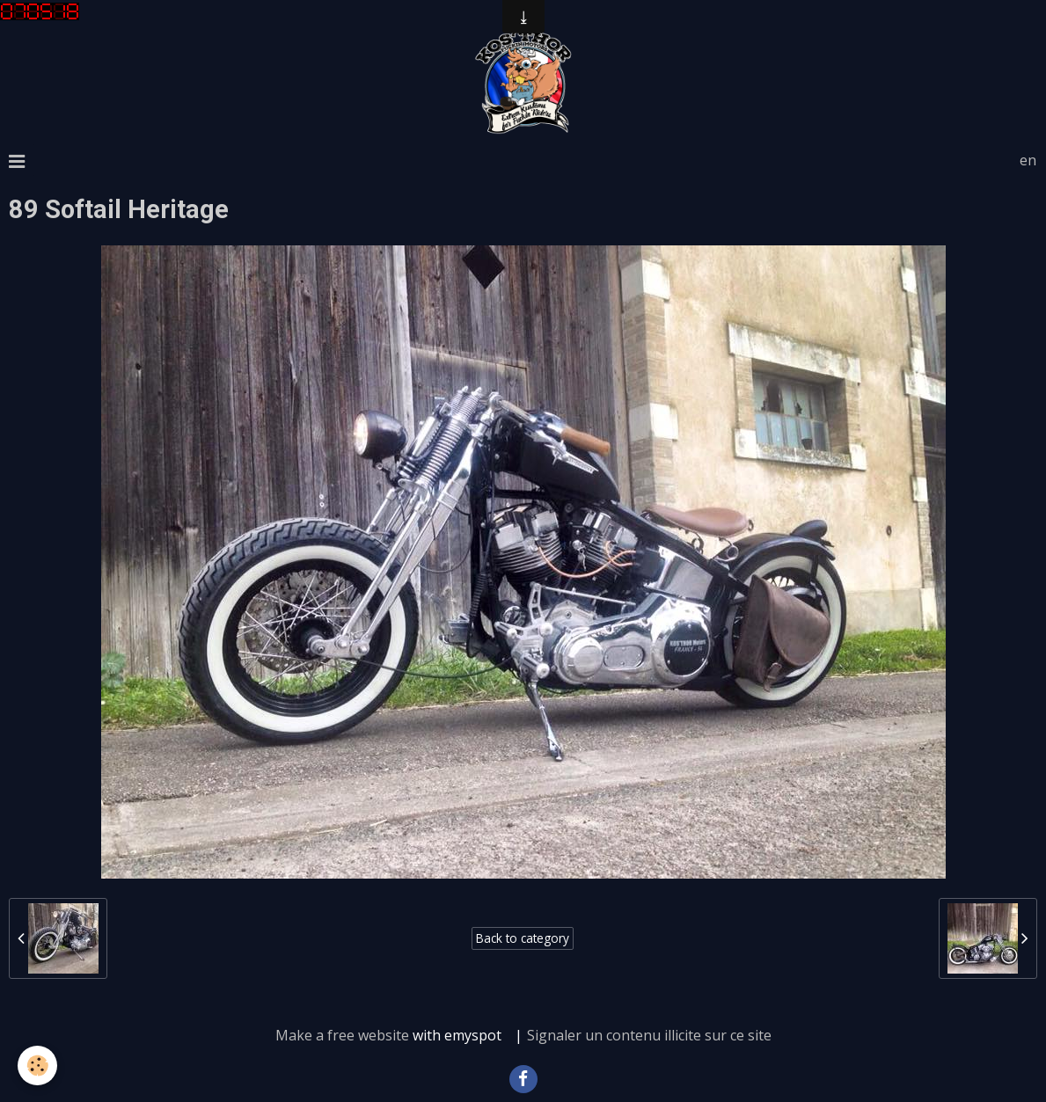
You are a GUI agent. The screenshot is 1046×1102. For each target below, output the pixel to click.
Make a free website (342, 1035)
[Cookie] (37, 1065)
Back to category (522, 938)
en (1028, 160)
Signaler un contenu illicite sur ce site (649, 1035)
